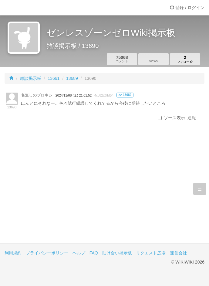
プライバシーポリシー (47, 252)
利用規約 (13, 252)
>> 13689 (125, 95)
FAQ (93, 252)
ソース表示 (171, 117)
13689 (72, 78)
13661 (53, 78)
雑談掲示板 (30, 78)
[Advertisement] (104, 191)
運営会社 (178, 252)
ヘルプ (78, 252)
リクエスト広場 (151, 252)
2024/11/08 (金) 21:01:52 (74, 95)
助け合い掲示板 (117, 252)
